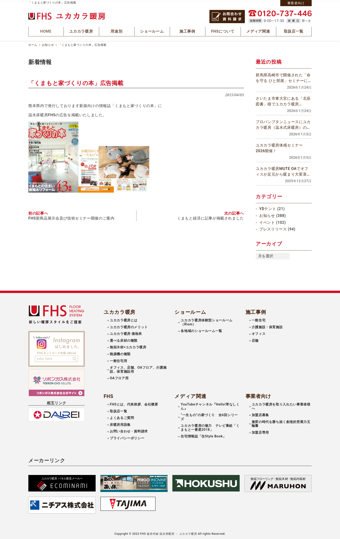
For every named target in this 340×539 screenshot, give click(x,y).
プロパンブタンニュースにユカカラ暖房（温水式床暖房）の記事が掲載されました (283, 123)
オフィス (259, 332)
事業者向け (296, 3)
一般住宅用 (118, 359)
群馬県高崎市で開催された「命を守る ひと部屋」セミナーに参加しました (283, 76)
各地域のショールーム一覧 (201, 330)
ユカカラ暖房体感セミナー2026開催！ (279, 147)
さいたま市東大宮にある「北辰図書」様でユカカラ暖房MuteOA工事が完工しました (283, 100)
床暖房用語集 (120, 423)
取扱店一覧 (118, 410)
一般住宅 (259, 319)
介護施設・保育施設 (267, 325)
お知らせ (48, 43)
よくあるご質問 (122, 416)
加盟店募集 (260, 414)
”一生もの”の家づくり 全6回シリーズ (209, 416)
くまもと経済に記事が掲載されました (210, 216)
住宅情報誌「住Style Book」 (203, 435)
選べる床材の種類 (123, 339)
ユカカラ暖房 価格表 (126, 332)
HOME (46, 31)
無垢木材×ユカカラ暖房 (128, 346)
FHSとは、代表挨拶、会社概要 (134, 403)
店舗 (255, 339)
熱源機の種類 (120, 353)
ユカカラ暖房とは (123, 319)
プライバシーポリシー (127, 437)
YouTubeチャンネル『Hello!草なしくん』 (210, 405)
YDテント (267, 207)
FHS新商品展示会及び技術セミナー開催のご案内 (71, 216)
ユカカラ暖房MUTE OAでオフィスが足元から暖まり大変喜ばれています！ (283, 170)
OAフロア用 (119, 377)
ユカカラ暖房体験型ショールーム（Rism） (207, 321)
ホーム (32, 43)
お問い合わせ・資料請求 (129, 430)
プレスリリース (273, 227)
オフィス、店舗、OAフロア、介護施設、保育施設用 (138, 368)
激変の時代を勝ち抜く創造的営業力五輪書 (281, 422)
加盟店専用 (260, 431)
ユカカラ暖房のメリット (129, 325)
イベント (267, 221)
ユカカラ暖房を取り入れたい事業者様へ (281, 405)
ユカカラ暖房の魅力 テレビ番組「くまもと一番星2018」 (210, 426)
